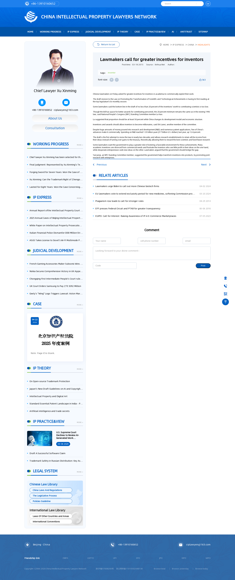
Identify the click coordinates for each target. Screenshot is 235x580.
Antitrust (186, 31)
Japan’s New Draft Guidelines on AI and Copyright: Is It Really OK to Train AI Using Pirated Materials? (56, 388)
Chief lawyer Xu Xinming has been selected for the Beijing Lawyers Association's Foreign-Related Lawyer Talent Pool (56, 157)
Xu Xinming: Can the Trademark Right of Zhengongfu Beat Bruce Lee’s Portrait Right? (56, 179)
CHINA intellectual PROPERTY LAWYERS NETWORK (90, 17)
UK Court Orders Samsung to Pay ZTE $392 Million (55, 286)
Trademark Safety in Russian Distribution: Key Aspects (56, 460)
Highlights (204, 44)
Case (137, 31)
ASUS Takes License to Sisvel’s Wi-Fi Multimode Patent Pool (56, 240)
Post (203, 265)
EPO (138, 558)
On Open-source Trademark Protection (50, 381)
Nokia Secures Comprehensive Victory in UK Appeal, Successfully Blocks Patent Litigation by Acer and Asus (56, 271)
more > (80, 145)
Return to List (108, 44)
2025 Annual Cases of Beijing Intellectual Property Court (56, 217)
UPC (115, 558)
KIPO (184, 558)
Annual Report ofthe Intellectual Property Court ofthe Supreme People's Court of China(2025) (56, 210)
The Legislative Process (45, 495)
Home (164, 44)
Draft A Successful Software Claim (47, 453)
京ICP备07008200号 (105, 568)
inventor (112, 72)
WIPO (208, 558)
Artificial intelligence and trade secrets (50, 411)
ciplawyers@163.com (66, 105)
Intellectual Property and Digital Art (48, 396)
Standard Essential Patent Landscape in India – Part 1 (56, 403)
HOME (30, 31)
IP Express (73, 31)
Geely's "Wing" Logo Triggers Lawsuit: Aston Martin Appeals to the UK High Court (56, 293)
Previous (100, 164)
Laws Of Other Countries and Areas (51, 516)
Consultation (55, 128)
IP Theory (122, 31)
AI (173, 31)
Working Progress (50, 31)
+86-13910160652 (40, 3)
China (191, 44)
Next (205, 164)
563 (204, 79)
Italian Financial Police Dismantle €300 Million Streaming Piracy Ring (56, 232)
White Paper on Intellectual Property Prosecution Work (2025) (56, 225)
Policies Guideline (42, 501)
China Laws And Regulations (47, 490)
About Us (55, 118)
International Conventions (46, 521)
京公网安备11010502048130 (129, 568)
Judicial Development (98, 31)
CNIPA (65, 558)
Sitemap (203, 31)
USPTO (90, 558)
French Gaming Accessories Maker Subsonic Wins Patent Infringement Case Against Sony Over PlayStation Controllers (56, 263)
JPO (160, 558)
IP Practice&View (155, 31)
